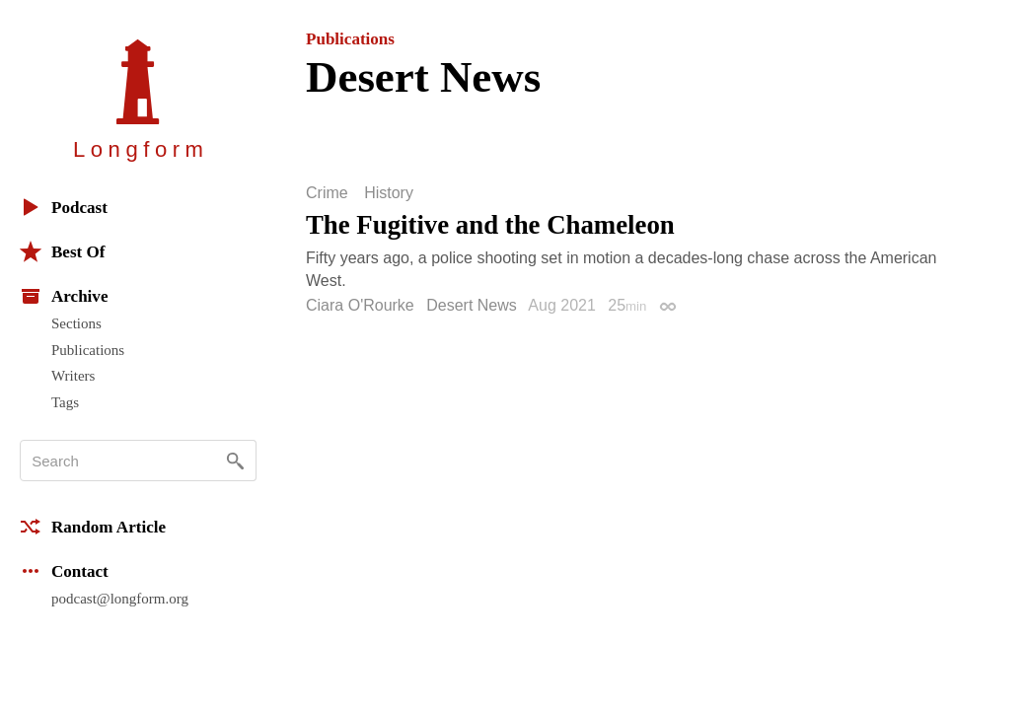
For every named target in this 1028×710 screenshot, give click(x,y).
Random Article (93, 526)
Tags (65, 402)
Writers (73, 376)
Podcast (64, 207)
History (388, 193)
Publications (87, 350)
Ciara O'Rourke (360, 305)
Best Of (62, 251)
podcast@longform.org (119, 598)
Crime (327, 193)
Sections (76, 323)
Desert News (471, 305)
